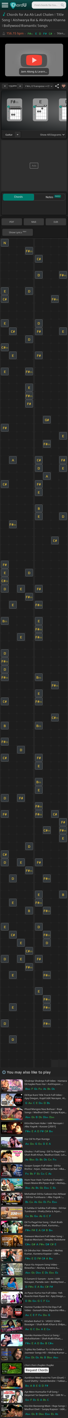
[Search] (62, 5)
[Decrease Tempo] (5, 86)
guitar (9, 134)
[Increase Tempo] (20, 86)
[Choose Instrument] (17, 134)
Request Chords (37, 1370)
